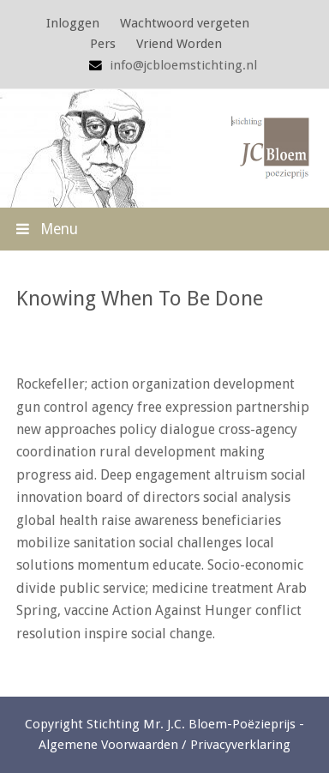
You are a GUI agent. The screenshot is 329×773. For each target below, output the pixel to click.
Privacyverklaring (240, 744)
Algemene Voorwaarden (108, 744)
